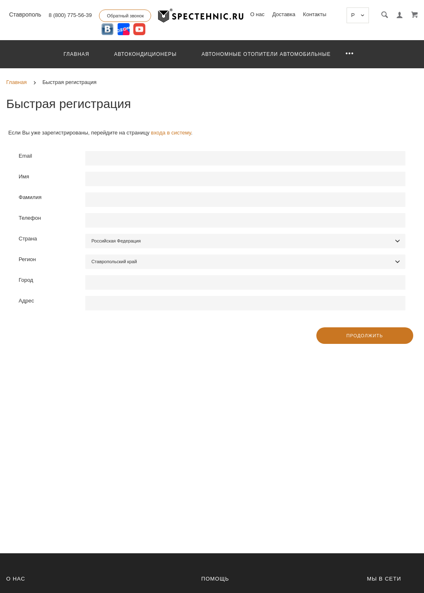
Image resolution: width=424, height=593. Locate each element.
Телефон (30, 218)
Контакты (314, 14)
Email (25, 156)
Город (26, 280)
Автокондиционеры (145, 54)
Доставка (283, 14)
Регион (27, 259)
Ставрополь (24, 14)
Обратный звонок (125, 15)
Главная (76, 54)
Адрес (26, 301)
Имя (24, 176)
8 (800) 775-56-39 (70, 15)
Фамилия (30, 197)
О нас (257, 14)
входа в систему (171, 133)
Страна (28, 238)
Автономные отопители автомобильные (266, 54)
